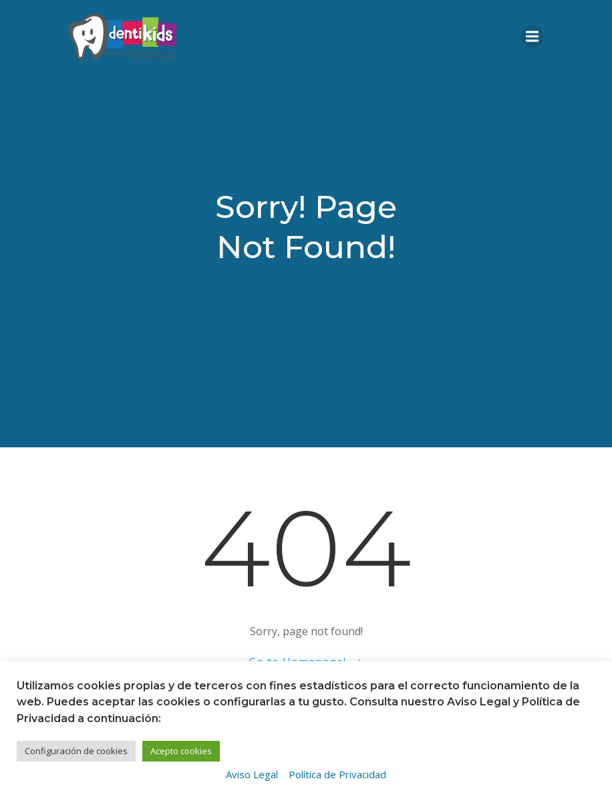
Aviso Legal (252, 774)
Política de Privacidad (337, 774)
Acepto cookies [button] (181, 751)
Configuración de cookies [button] (76, 751)
